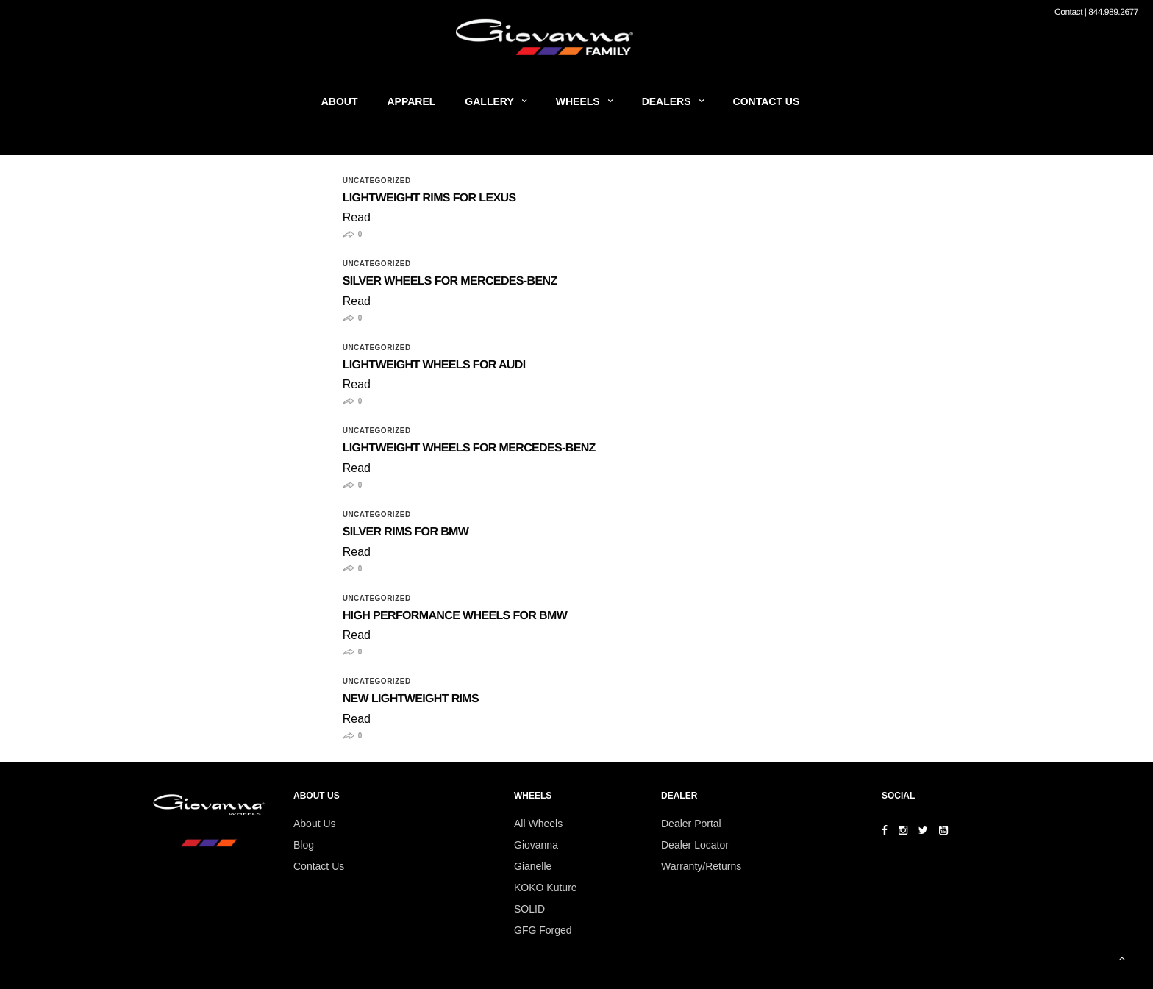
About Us (314, 823)
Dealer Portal (691, 823)
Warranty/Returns (701, 866)
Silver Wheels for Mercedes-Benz (450, 281)
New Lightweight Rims (411, 699)
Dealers (666, 101)
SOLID (529, 909)
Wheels (578, 101)
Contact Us (766, 101)
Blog (303, 845)
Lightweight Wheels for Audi (434, 365)
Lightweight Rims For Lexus (429, 198)
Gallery (489, 101)
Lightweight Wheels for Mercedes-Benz (469, 448)
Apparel (412, 101)
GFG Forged (543, 930)
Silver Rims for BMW (406, 532)
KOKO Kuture (545, 887)
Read (357, 217)
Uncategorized (377, 181)
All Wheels (538, 823)
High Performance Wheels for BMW (455, 616)
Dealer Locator (695, 845)
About (339, 101)
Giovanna (536, 845)
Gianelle (532, 866)
